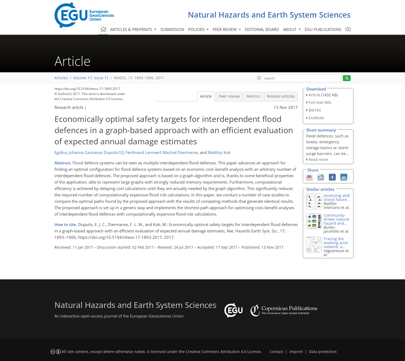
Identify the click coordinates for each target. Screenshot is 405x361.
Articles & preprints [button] (131, 29)
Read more (318, 159)
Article (206, 96)
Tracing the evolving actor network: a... (336, 242)
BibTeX (315, 110)
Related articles (281, 96)
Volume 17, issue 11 (91, 78)
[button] (259, 78)
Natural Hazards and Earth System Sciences (269, 14)
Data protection (323, 351)
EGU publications (323, 29)
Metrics (253, 96)
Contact (276, 351)
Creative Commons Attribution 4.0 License (223, 351)
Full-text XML (320, 102)
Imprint (296, 351)
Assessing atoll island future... (337, 197)
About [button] (290, 29)
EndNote (316, 117)
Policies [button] (197, 29)
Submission (172, 29)
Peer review (229, 96)
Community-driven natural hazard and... (336, 219)
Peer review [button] (225, 29)
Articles (61, 78)
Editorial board (262, 29)
